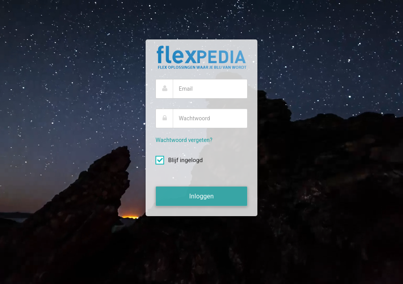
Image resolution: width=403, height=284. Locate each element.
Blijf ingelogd (179, 160)
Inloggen (201, 196)
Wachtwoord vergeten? (183, 140)
